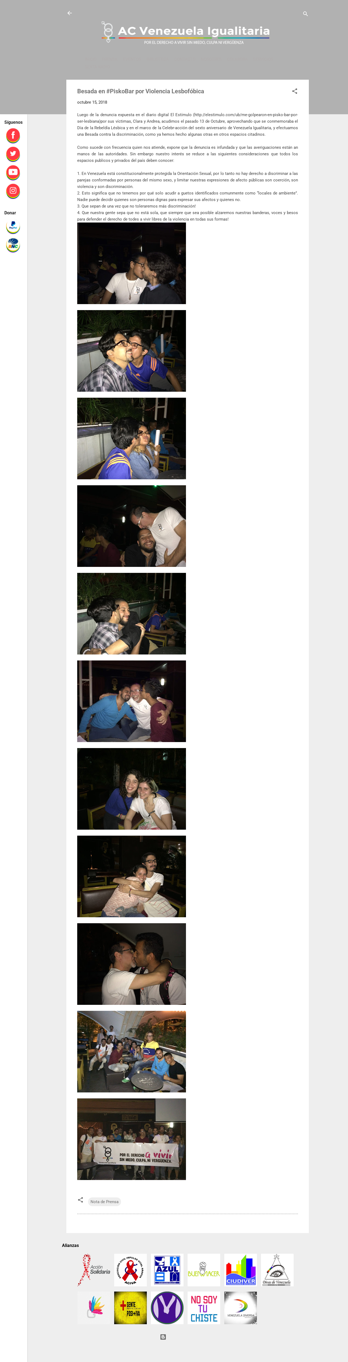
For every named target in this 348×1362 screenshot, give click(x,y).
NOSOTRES (211, 59)
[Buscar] (305, 15)
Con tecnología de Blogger (188, 1337)
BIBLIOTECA (158, 59)
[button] (294, 92)
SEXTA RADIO (97, 66)
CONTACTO (184, 59)
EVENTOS (132, 59)
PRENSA (109, 59)
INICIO (91, 59)
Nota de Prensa (105, 1201)
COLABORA (237, 59)
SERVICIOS (263, 59)
